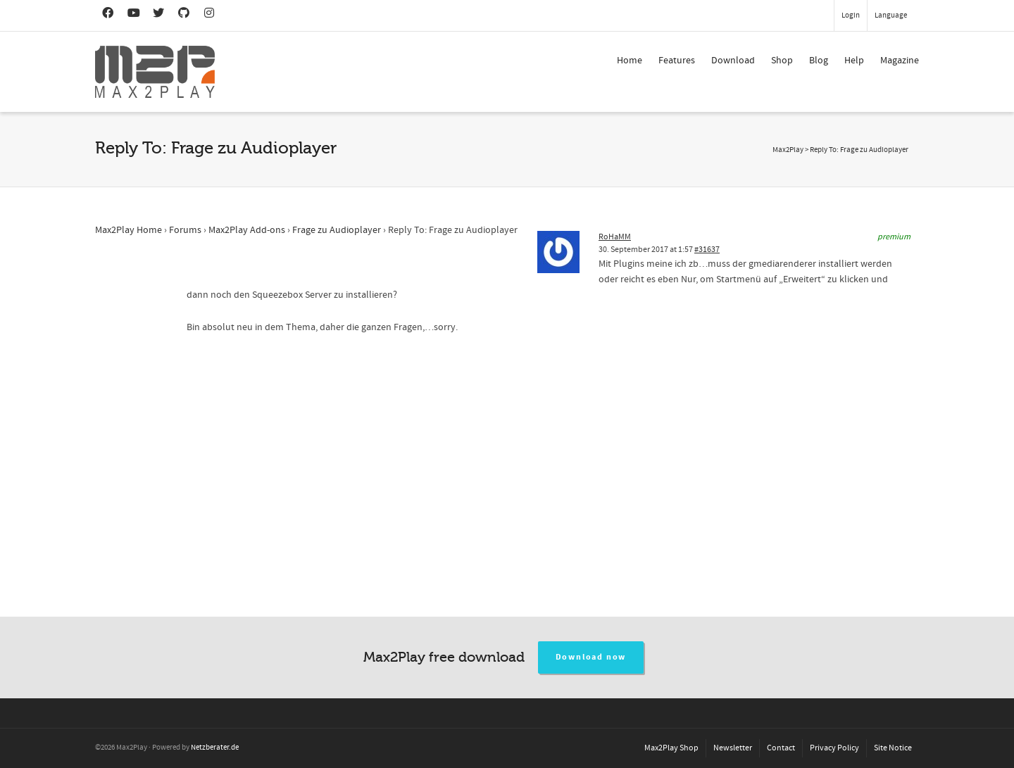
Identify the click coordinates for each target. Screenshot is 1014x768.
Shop (782, 60)
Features (676, 60)
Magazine (899, 60)
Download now (591, 657)
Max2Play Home (128, 230)
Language (891, 15)
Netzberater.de (215, 748)
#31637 (707, 249)
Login (850, 15)
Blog (818, 60)
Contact (781, 748)
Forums (185, 230)
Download (733, 60)
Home (629, 60)
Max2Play (787, 150)
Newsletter (732, 748)
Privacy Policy (834, 748)
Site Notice (893, 748)
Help (854, 60)
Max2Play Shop (671, 748)
